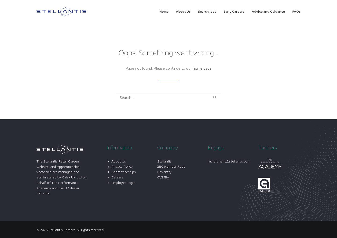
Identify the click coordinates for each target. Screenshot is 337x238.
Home (163, 11)
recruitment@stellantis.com (229, 161)
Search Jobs (207, 11)
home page (202, 68)
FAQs (296, 11)
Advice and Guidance (268, 11)
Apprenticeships (123, 172)
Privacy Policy (122, 166)
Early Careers (233, 11)
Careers (117, 177)
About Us (183, 11)
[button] (214, 97)
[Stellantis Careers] (61, 11)
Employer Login (123, 183)
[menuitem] (165, 11)
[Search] (168, 97)
